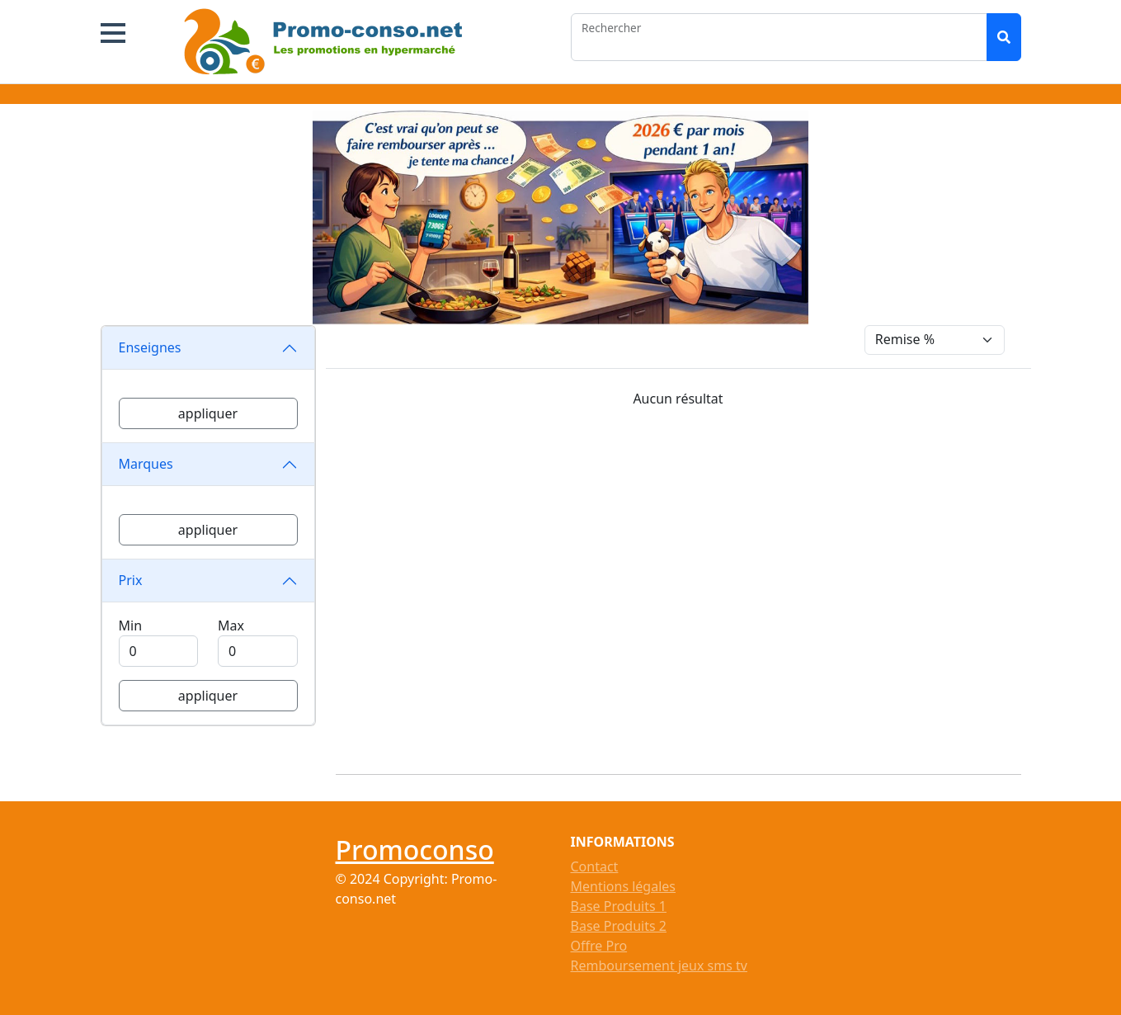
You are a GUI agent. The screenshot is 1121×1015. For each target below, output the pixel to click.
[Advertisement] (688, 584)
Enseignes (150, 347)
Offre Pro (599, 946)
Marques (146, 464)
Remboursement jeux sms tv (659, 965)
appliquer (208, 413)
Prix (131, 580)
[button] (113, 33)
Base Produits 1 (618, 906)
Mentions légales (623, 886)
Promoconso (415, 849)
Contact (595, 866)
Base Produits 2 (618, 926)
